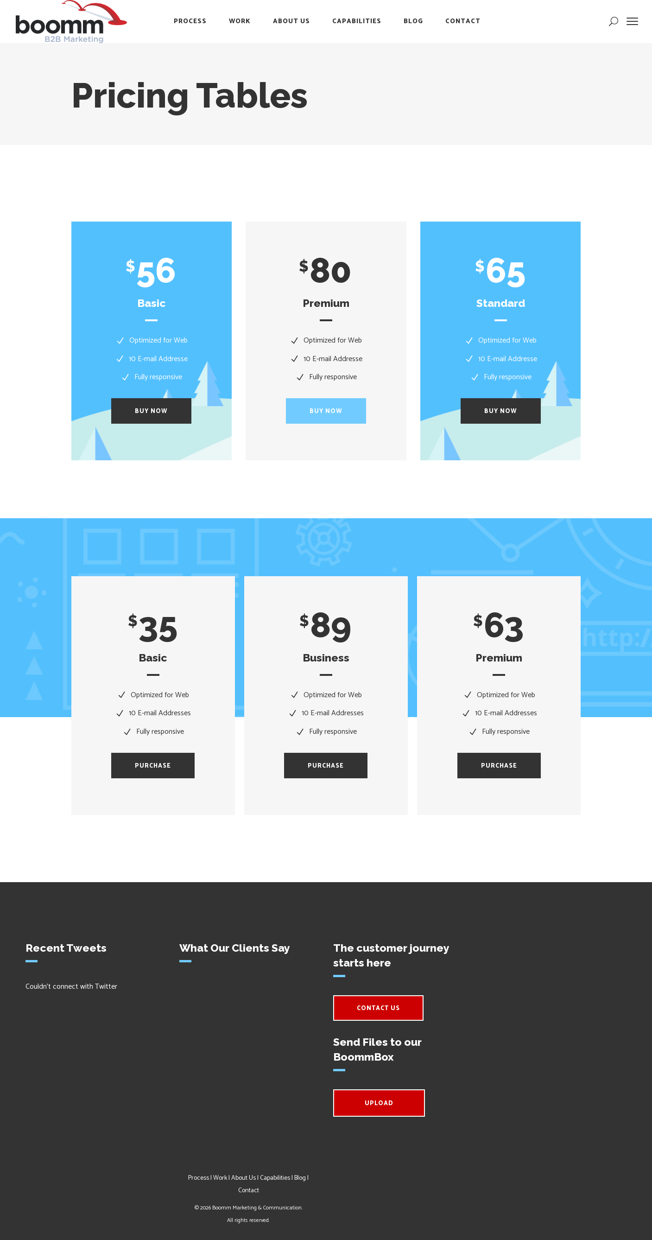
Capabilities (275, 1178)
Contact (248, 1190)
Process (198, 1178)
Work (220, 1178)
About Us (243, 1178)
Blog (300, 1178)
